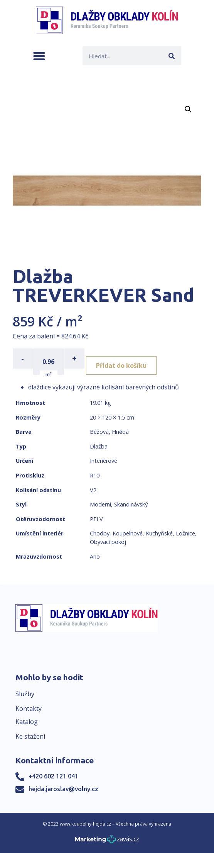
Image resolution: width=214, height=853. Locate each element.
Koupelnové (128, 533)
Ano (95, 556)
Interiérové (103, 460)
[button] (39, 55)
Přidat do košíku (121, 365)
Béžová (99, 431)
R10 (94, 475)
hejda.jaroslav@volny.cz (63, 788)
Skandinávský (131, 504)
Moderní (100, 504)
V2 (93, 490)
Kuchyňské (159, 533)
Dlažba (99, 446)
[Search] (171, 55)
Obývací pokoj (108, 541)
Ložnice (185, 533)
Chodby (100, 533)
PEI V (96, 519)
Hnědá (120, 431)
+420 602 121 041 (53, 776)
